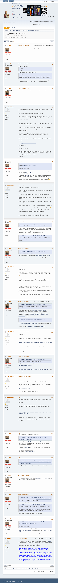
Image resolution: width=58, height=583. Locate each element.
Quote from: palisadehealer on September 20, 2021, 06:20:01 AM (34, 437)
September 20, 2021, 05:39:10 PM (24, 433)
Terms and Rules (48, 579)
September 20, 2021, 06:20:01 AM (24, 376)
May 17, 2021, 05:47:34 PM (23, 221)
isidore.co (27, 175)
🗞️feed (20, 9)
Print (52, 41)
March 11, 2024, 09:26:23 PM (23, 475)
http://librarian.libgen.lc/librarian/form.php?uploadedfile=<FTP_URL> (34, 369)
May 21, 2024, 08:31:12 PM (23, 494)
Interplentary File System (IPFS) (42, 478)
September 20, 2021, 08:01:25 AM (24, 397)
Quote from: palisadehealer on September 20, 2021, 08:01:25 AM (34, 460)
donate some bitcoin (38, 178)
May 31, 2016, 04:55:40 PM (24, 45)
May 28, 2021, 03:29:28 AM (23, 266)
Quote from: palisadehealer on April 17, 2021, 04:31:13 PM (33, 164)
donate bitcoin (42, 326)
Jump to (34, 571)
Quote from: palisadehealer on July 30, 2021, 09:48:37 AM (32, 359)
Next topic (50, 37)
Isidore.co (50, 541)
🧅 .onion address (15, 6)
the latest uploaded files (30, 451)
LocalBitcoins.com (40, 255)
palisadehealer (11, 107)
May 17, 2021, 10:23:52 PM (23, 248)
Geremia (9, 45)
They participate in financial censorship (29, 323)
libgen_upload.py (22, 448)
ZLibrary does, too (29, 172)
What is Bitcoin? (44, 15)
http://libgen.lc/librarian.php (25, 388)
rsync (19, 8)
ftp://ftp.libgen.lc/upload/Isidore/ (39, 310)
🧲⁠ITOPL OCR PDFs (16, 14)
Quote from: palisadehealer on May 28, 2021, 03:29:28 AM (33, 304)
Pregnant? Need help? (17, 17)
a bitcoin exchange (32, 326)
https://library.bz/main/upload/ (25, 530)
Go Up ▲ (53, 579)
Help (43, 579)
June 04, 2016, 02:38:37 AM (23, 88)
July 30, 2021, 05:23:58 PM (23, 356)
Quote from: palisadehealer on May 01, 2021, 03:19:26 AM (33, 224)
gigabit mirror (19, 5)
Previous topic (43, 37)
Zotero (13, 9)
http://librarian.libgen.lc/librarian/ (28, 143)
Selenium (26, 447)
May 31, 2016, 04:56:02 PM (23, 63)
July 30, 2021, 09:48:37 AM (23, 331)
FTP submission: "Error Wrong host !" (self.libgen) (39, 368)
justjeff (8, 538)
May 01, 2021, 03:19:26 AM (23, 185)
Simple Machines (13, 579)
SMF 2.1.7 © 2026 (6, 579)
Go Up (5, 565)
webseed (16, 8)
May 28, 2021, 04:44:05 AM (23, 301)
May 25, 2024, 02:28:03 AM (23, 518)
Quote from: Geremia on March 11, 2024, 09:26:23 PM (32, 497)
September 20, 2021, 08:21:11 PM (24, 457)
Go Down (6, 41)
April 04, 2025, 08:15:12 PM (23, 538)
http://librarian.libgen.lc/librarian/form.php (28, 313)
